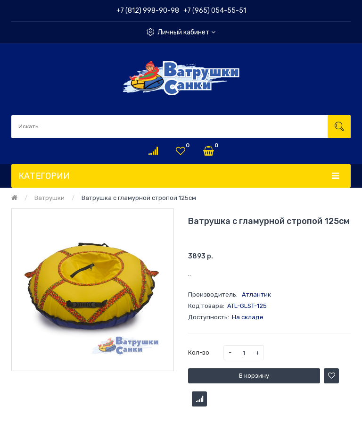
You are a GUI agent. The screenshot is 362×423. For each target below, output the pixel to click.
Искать (339, 126)
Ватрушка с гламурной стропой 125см (139, 197)
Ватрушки (49, 197)
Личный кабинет (186, 32)
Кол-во (198, 352)
